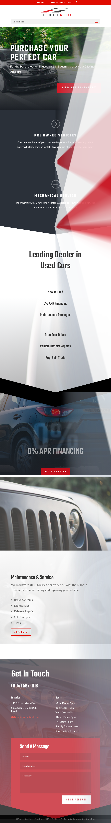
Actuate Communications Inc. (79, 819)
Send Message (76, 810)
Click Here (21, 632)
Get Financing (55, 471)
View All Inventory (79, 88)
